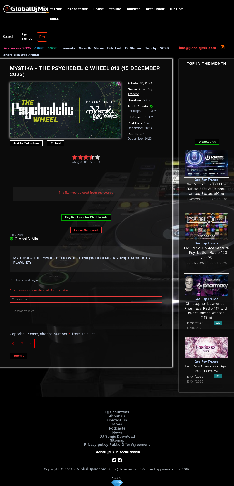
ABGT (38, 48)
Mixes (117, 423)
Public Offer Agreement (129, 443)
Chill (54, 19)
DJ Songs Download (117, 435)
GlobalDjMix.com (91, 467)
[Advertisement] (92, 176)
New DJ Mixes (88, 48)
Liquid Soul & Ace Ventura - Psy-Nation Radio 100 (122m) (206, 252)
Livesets (66, 48)
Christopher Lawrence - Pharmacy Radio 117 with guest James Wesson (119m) (206, 308)
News (117, 431)
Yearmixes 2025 (16, 48)
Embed (56, 143)
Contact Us (117, 420)
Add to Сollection (26, 143)
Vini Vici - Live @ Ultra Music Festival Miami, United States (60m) (206, 189)
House (98, 9)
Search (8, 37)
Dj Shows (128, 48)
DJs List (110, 48)
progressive (77, 9)
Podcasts (117, 427)
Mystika (146, 83)
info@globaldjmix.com (197, 48)
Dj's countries (117, 412)
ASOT (50, 48)
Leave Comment (86, 230)
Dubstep (133, 9)
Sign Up (25, 38)
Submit (18, 355)
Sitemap (117, 439)
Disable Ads (207, 141)
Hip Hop (176, 9)
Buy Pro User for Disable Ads (86, 217)
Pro (40, 37)
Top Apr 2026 (151, 48)
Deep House (155, 9)
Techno (115, 9)
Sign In (24, 34)
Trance (56, 9)
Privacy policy (97, 443)
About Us (117, 416)
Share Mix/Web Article (21, 54)
